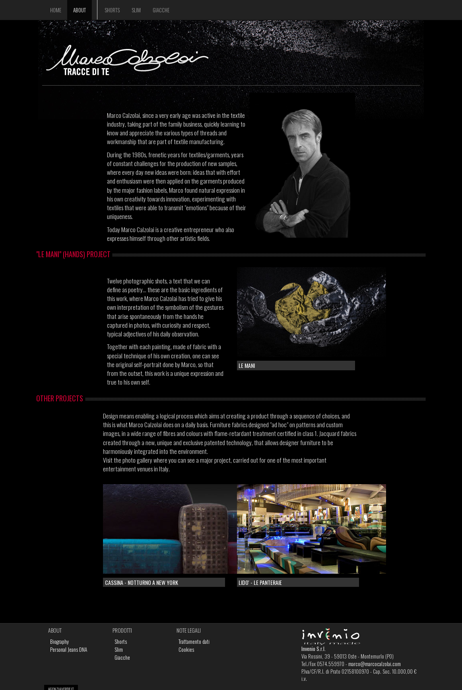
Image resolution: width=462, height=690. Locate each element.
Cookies (186, 649)
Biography (59, 641)
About (79, 10)
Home (55, 10)
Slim (136, 10)
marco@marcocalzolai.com (374, 664)
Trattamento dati (194, 641)
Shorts (112, 10)
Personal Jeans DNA (68, 649)
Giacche (161, 10)
